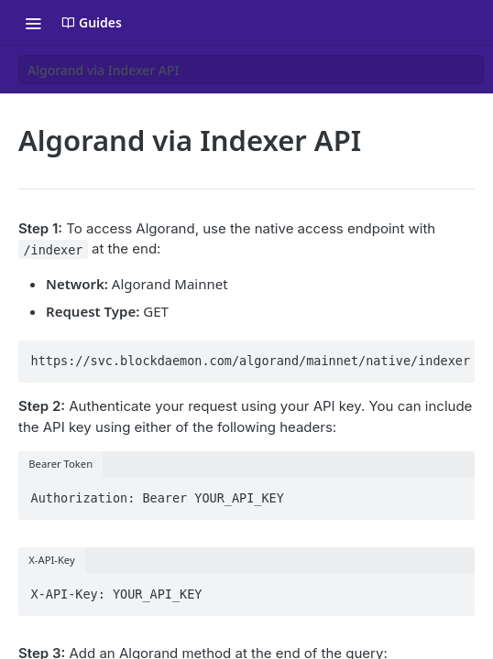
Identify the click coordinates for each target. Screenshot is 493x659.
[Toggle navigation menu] (33, 23)
